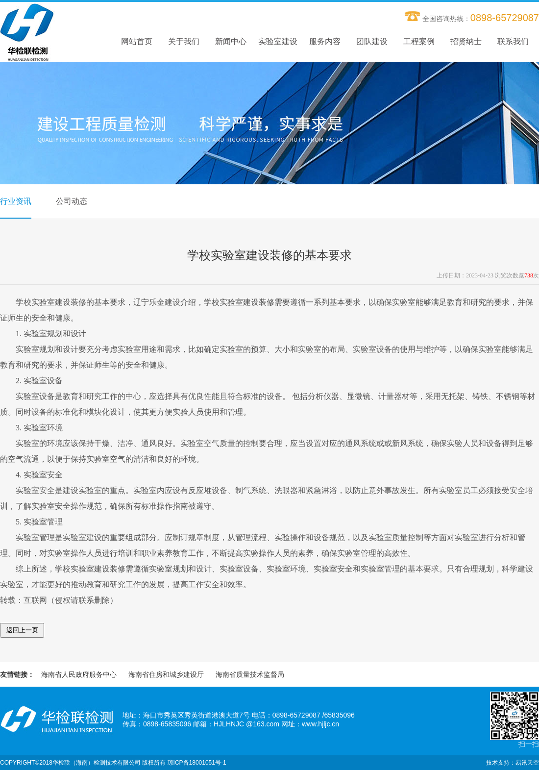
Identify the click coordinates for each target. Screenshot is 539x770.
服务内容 (325, 41)
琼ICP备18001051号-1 (197, 762)
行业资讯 (15, 201)
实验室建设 (277, 41)
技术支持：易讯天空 (512, 762)
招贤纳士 (466, 41)
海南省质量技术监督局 (250, 674)
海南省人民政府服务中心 (79, 674)
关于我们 (183, 41)
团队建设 (372, 41)
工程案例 (419, 41)
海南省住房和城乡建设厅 (166, 674)
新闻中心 (230, 41)
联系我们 (513, 41)
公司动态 (71, 201)
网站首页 (136, 41)
